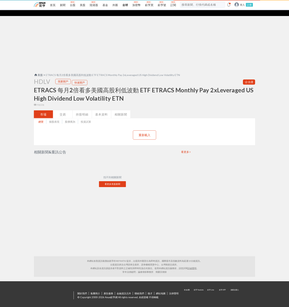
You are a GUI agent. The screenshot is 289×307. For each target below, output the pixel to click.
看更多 (185, 146)
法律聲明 (174, 287)
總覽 (40, 115)
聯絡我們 (139, 287)
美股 (38, 69)
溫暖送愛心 (234, 290)
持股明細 (82, 108)
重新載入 (144, 129)
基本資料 (101, 108)
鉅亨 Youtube (199, 290)
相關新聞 (121, 108)
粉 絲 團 (187, 290)
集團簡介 (95, 287)
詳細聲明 (192, 262)
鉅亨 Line (211, 290)
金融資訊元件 (124, 287)
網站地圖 (161, 287)
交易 (63, 108)
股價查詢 (70, 115)
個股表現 (54, 115)
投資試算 (86, 115)
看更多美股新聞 (112, 178)
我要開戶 (63, 75)
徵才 (150, 287)
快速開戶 (79, 76)
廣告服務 (108, 287)
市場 (43, 108)
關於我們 (82, 287)
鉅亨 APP (223, 290)
